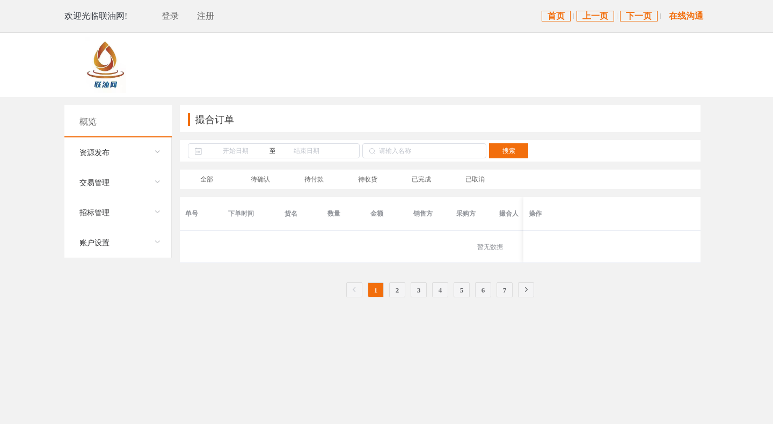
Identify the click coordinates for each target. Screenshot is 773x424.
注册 (205, 15)
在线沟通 (686, 15)
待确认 (260, 179)
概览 (88, 121)
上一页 (595, 15)
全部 (206, 179)
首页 (556, 15)
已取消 (475, 179)
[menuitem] (117, 152)
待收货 (367, 179)
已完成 (421, 179)
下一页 (639, 15)
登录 (170, 15)
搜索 (508, 151)
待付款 (314, 179)
